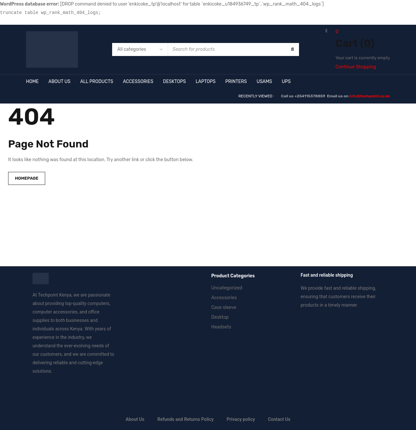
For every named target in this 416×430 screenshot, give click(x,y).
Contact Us (279, 419)
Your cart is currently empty (362, 57)
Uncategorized (226, 288)
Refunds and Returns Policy (185, 419)
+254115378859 (310, 96)
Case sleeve (223, 307)
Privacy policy (241, 419)
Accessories (224, 297)
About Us (135, 419)
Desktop (220, 317)
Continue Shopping (355, 67)
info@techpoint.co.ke (369, 96)
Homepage (26, 178)
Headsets (221, 327)
